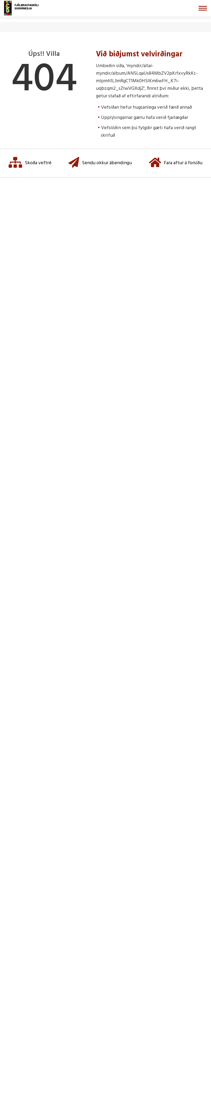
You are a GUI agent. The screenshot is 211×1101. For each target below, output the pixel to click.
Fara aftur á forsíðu (175, 163)
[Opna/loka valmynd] (203, 8)
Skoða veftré (30, 163)
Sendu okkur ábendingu (100, 163)
